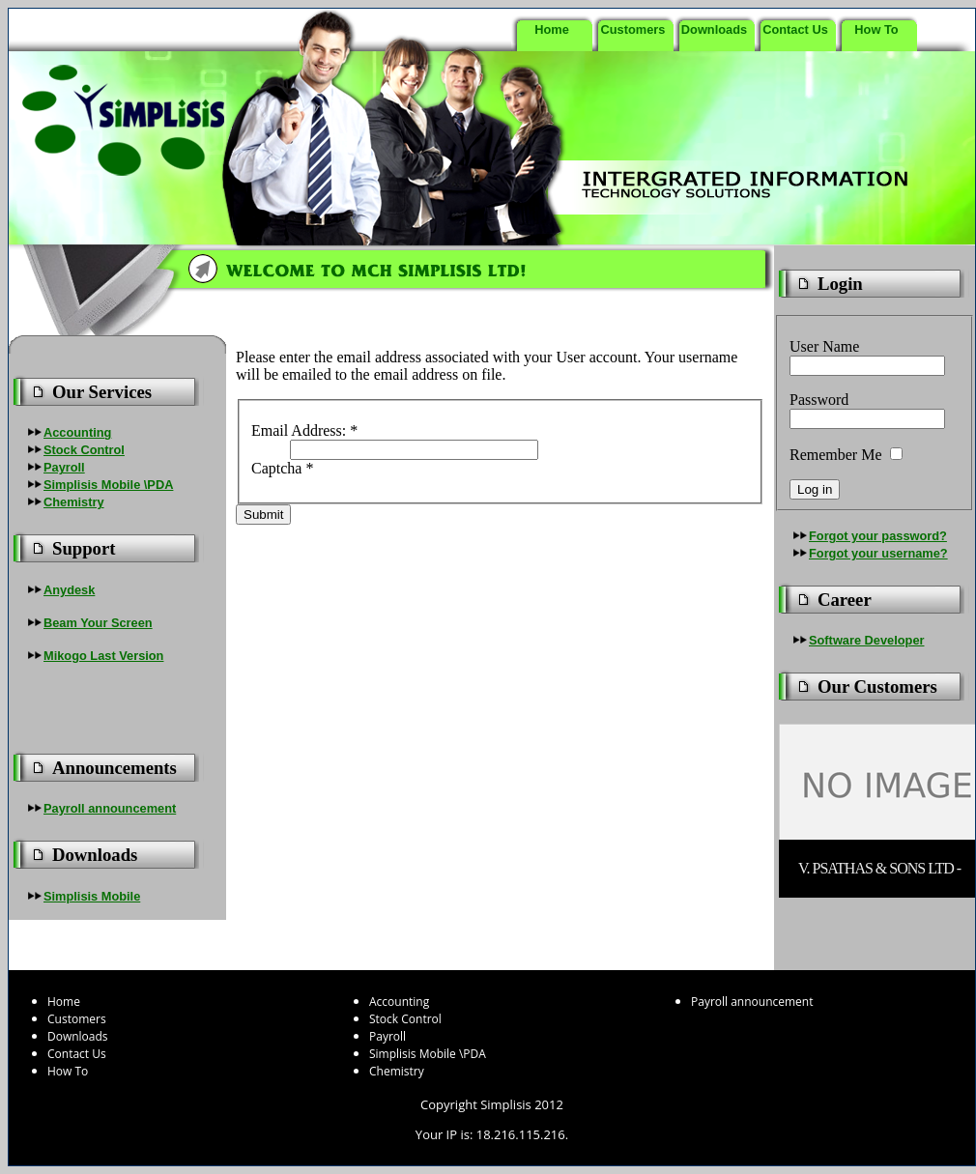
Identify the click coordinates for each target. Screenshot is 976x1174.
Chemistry (73, 502)
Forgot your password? (878, 536)
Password (818, 399)
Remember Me (835, 454)
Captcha (282, 468)
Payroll (64, 467)
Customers (633, 29)
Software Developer (866, 640)
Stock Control (84, 450)
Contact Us (795, 29)
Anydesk (69, 590)
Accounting (77, 432)
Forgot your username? (878, 553)
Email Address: (304, 430)
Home (551, 29)
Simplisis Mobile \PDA (108, 484)
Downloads (714, 29)
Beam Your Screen (98, 623)
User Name (824, 346)
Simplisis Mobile (91, 896)
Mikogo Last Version (103, 655)
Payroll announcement (109, 808)
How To (876, 29)
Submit (263, 514)
